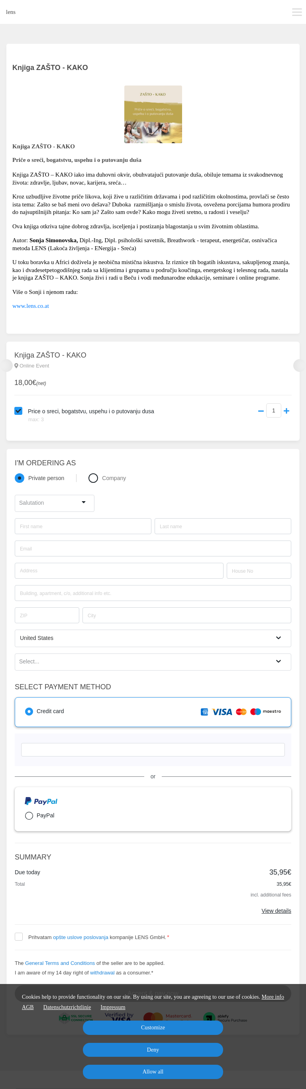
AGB (28, 1007)
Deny (153, 1050)
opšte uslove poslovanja (80, 937)
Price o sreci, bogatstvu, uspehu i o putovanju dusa (91, 411)
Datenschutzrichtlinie (67, 1007)
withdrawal (102, 973)
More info (273, 997)
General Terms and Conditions (60, 963)
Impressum (112, 1007)
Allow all (153, 1072)
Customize (153, 1028)
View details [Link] (276, 911)
